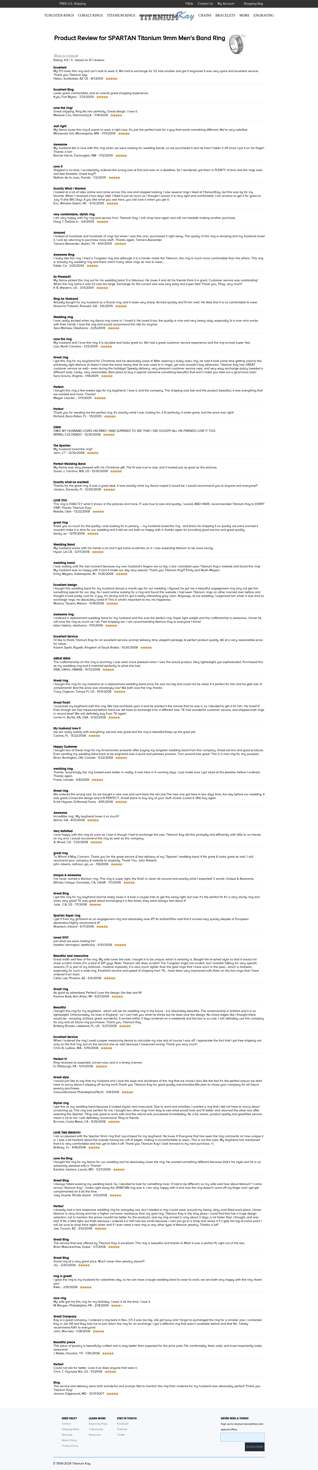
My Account (226, 3)
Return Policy (69, 1440)
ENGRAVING (264, 15)
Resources (95, 1435)
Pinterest (122, 1429)
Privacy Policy (70, 1446)
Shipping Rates (70, 1429)
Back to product (66, 55)
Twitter (121, 1435)
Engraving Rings (98, 1424)
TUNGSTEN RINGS (59, 15)
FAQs (189, 3)
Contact (66, 1424)
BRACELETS (226, 15)
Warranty (67, 1435)
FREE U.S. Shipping (72, 3)
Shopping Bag (253, 3)
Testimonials (96, 1429)
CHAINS (205, 15)
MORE (244, 15)
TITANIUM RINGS (121, 15)
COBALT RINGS (90, 15)
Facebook (123, 1424)
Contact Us (205, 3)
